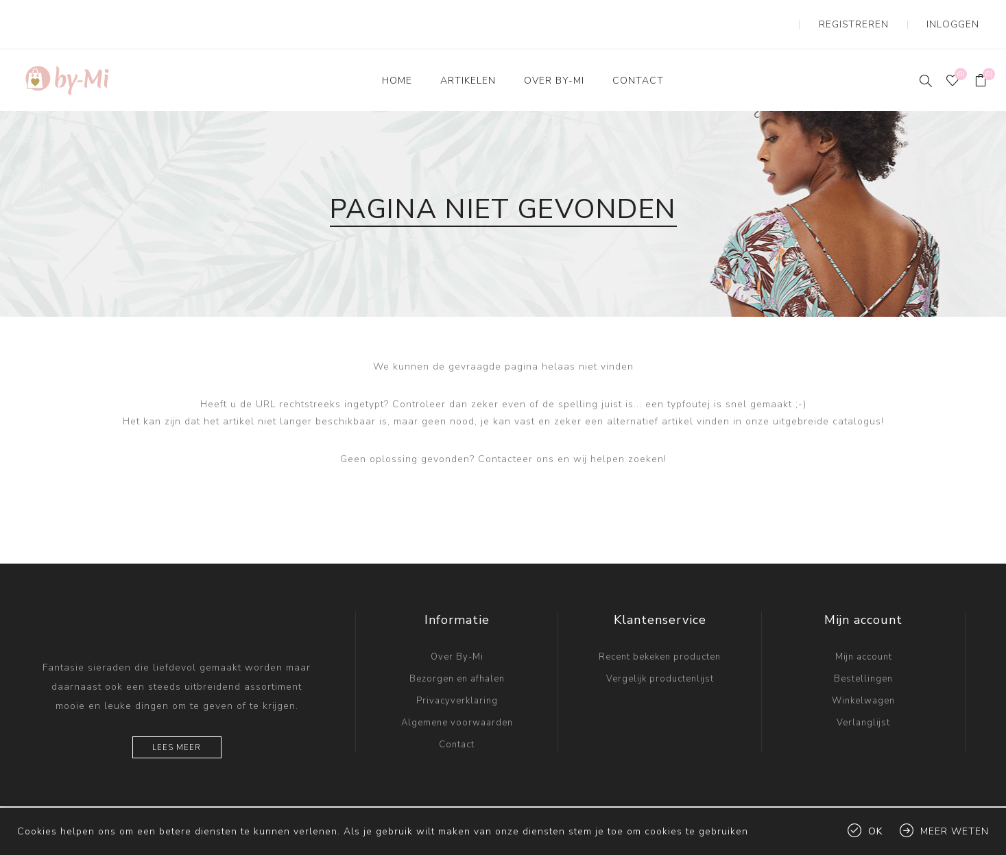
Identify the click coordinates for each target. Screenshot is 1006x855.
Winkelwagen (863, 679)
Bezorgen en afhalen (457, 657)
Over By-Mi (457, 635)
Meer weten (954, 831)
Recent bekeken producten (660, 635)
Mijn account (863, 635)
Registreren (881, 13)
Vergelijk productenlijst (660, 657)
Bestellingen (863, 657)
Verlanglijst (863, 701)
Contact (457, 723)
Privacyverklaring (457, 679)
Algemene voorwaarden (457, 701)
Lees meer (176, 726)
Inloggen (962, 13)
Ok (875, 831)
